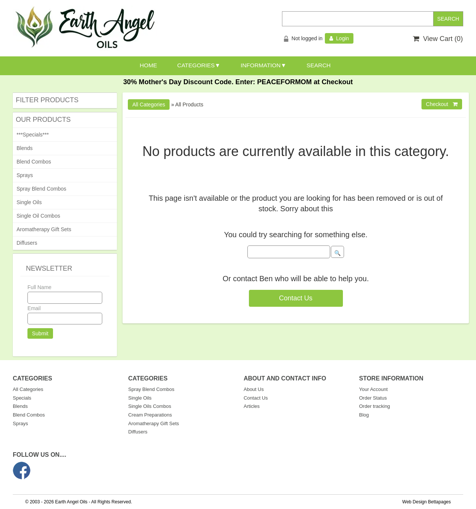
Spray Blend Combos (41, 189)
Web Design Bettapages (426, 501)
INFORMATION (261, 65)
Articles (252, 406)
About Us (254, 389)
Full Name (39, 287)
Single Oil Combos (38, 216)
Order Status (373, 398)
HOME (148, 65)
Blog (364, 415)
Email (34, 308)
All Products (189, 104)
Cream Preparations (150, 415)
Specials (22, 398)
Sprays (25, 175)
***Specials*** (33, 135)
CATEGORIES (196, 65)
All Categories (28, 389)
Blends (25, 148)
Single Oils (29, 202)
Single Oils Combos (149, 406)
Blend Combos (34, 162)
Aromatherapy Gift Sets (44, 229)
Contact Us (295, 298)
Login (339, 38)
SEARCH (318, 65)
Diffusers (27, 243)
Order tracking (374, 406)
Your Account (373, 389)
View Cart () (438, 38)
